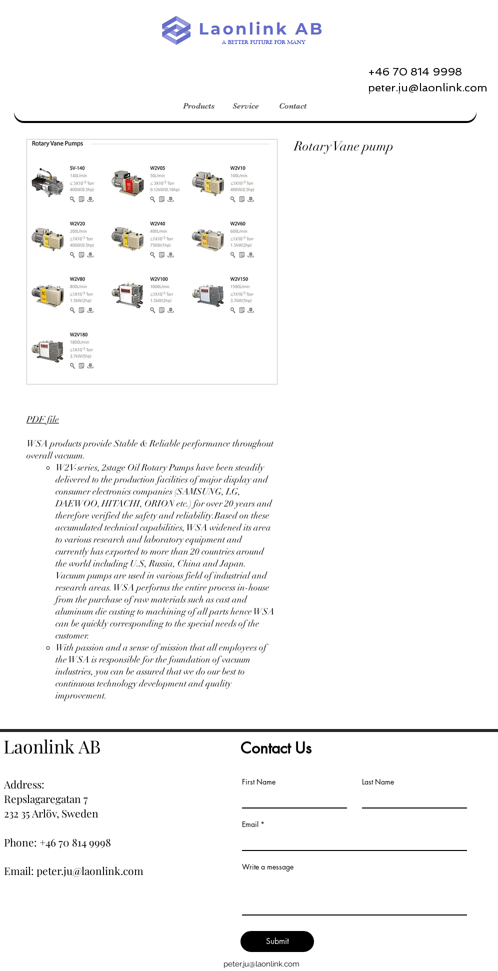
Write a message (268, 867)
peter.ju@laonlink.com (262, 964)
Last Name (378, 782)
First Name (259, 782)
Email (250, 824)
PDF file (42, 419)
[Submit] (277, 941)
